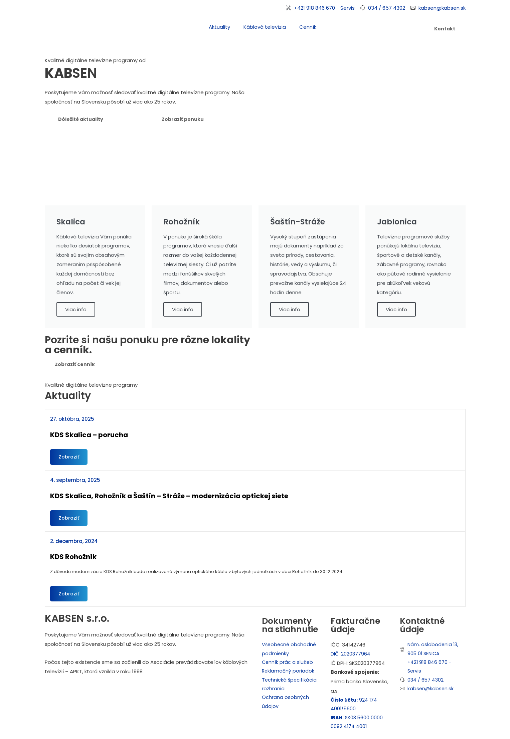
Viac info (76, 309)
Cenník (307, 26)
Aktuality (219, 26)
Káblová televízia (264, 26)
